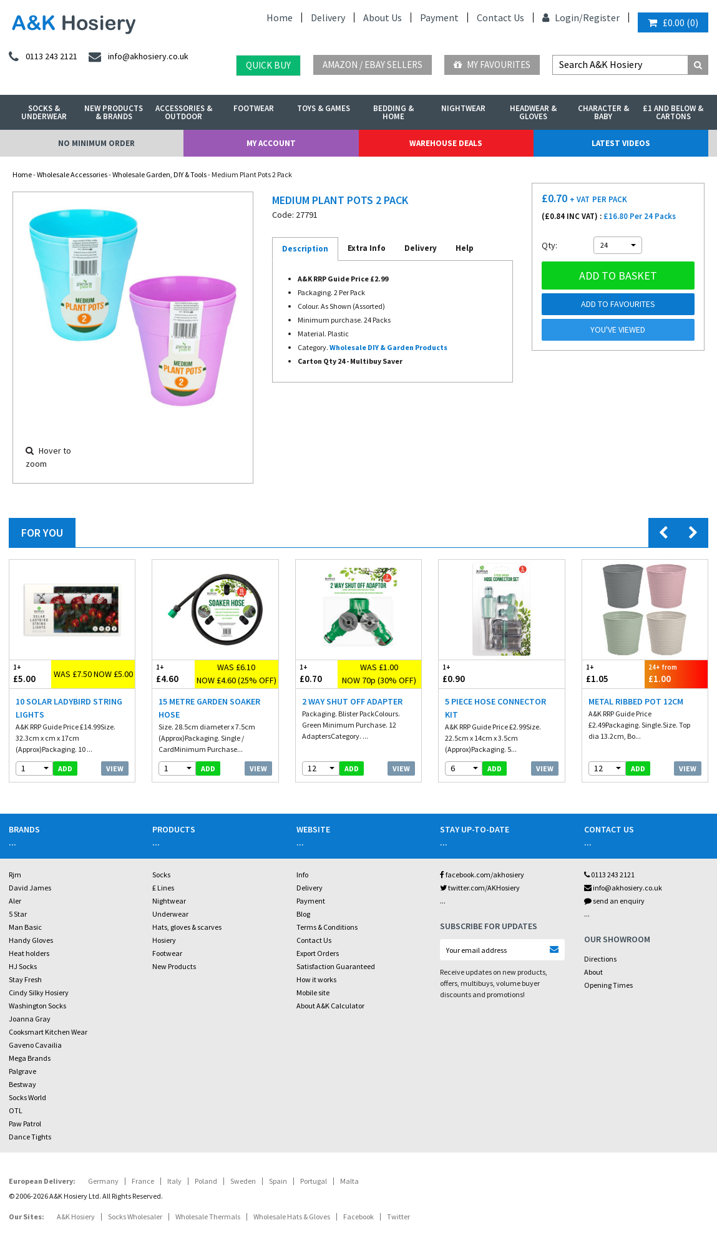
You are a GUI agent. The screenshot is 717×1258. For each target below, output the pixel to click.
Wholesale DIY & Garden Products (388, 347)
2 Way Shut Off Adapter (352, 701)
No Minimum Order (96, 143)
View (115, 768)
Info (302, 874)
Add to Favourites (618, 304)
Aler (15, 900)
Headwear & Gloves (533, 112)
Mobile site (312, 992)
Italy (174, 1181)
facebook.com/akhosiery (482, 874)
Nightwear (463, 108)
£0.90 (470, 673)
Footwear (253, 108)
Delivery (328, 17)
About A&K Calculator (330, 1005)
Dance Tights (30, 1136)
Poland (206, 1181)
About (593, 972)
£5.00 (30, 673)
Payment (439, 17)
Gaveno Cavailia (35, 1045)
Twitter (398, 1216)
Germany (103, 1181)
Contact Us (500, 17)
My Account (271, 143)
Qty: (549, 245)
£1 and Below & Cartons (673, 112)
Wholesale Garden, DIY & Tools (159, 174)
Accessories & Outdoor (183, 112)
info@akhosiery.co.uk (623, 887)
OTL (15, 1110)
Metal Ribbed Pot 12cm (635, 701)
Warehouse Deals (445, 143)
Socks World (27, 1097)
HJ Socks (23, 966)
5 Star (18, 914)
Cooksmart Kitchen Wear (48, 1031)
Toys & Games (323, 108)
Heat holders (29, 953)
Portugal (313, 1181)
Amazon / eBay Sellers (372, 65)
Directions (600, 958)
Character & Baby (603, 112)
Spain (278, 1181)
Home (279, 17)
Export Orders (317, 953)
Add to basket (618, 275)
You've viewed (617, 329)
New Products (174, 966)
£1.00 (676, 673)
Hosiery (164, 940)
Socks (161, 874)
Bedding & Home (393, 112)
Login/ (562, 17)
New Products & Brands (113, 112)
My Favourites (492, 65)
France (143, 1181)
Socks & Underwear (44, 112)
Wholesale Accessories (72, 174)
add (65, 768)
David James (30, 887)
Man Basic (25, 927)
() (673, 22)
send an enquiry (614, 900)
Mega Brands (30, 1058)
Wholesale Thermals (207, 1216)
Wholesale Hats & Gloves (291, 1216)
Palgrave (22, 1071)
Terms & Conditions (327, 927)
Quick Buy (268, 65)
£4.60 (173, 673)
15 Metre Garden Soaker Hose (209, 708)
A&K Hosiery (76, 1216)
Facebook (358, 1216)
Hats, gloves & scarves (187, 927)
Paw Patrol (25, 1123)
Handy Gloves (31, 940)
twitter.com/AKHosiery (480, 887)
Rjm (15, 874)
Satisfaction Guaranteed (335, 966)
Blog (303, 914)
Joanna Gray (30, 1018)
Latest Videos (621, 143)
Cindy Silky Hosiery (39, 992)
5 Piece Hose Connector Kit (495, 708)
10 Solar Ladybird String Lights (69, 708)
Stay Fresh (25, 979)
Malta (349, 1181)
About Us (382, 17)
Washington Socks (37, 1005)
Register (601, 17)
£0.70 (317, 673)
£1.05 (613, 673)
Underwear (170, 914)
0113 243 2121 (609, 874)
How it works (316, 979)
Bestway (22, 1084)
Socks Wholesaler (135, 1216)
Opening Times (608, 985)
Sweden (243, 1181)
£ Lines (163, 887)
